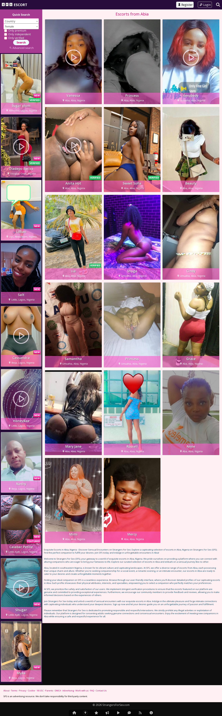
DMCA (58, 690)
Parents (49, 690)
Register (185, 5)
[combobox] (21, 21)
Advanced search (21, 48)
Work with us (82, 690)
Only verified (14, 38)
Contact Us (101, 690)
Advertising (68, 690)
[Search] (218, 4)
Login (205, 5)
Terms (14, 690)
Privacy (22, 690)
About (6, 690)
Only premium (15, 30)
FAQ (92, 690)
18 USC (40, 690)
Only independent (17, 34)
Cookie (31, 690)
